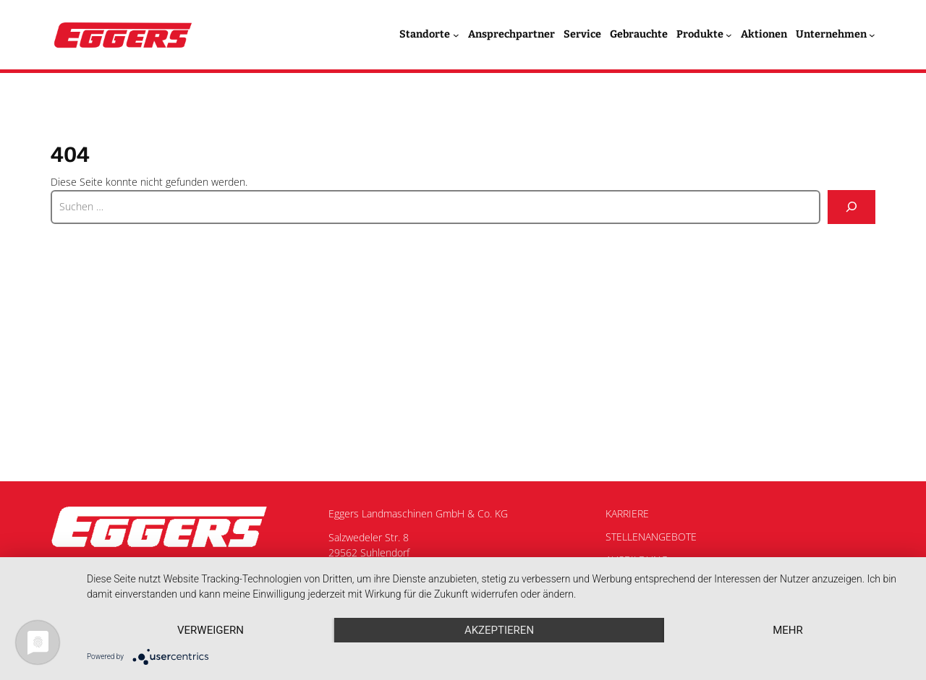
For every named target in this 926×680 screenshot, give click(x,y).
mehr (788, 630)
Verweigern (210, 630)
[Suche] (851, 207)
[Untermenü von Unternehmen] (872, 35)
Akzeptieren (499, 630)
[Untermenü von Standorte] (456, 35)
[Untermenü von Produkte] (729, 35)
